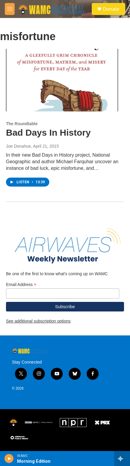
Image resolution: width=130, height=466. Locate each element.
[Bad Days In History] (62, 80)
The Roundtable (22, 123)
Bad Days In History (48, 132)
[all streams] (122, 458)
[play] (9, 459)
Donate (111, 9)
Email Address (21, 285)
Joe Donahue (18, 146)
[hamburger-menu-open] (10, 9)
